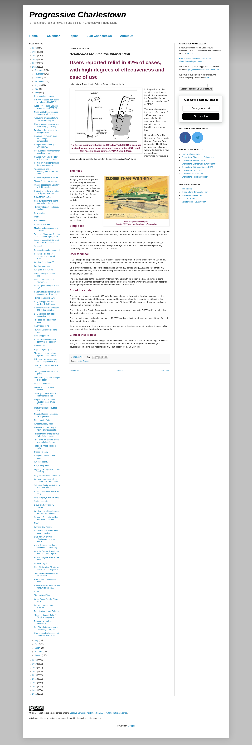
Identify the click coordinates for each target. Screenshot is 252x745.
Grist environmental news (192, 195)
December (39, 70)
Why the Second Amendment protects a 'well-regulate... (46, 552)
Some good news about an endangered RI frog (45, 394)
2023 (34, 59)
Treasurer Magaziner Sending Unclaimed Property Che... (47, 235)
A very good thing (41, 326)
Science (86, 361)
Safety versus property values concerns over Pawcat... (47, 293)
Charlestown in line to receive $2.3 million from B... (46, 309)
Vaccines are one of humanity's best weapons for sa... (46, 171)
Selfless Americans (42, 383)
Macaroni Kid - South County (194, 202)
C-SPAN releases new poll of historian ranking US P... (46, 101)
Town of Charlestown (190, 154)
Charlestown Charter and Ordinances (197, 157)
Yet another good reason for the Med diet (46, 574)
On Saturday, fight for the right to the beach (47, 379)
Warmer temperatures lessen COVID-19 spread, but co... (47, 480)
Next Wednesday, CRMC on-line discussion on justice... (46, 568)
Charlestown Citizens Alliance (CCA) (197, 167)
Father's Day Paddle (43, 527)
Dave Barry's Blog (189, 199)
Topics (73, 36)
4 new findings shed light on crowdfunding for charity (46, 546)
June (37, 93)
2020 (34, 660)
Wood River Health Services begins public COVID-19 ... (46, 107)
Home (33, 36)
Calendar (53, 36)
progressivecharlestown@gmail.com (203, 69)
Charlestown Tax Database (193, 160)
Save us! (38, 246)
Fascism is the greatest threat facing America (46, 131)
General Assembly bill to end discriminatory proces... (46, 241)
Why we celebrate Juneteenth (47, 475)
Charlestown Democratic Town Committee (200, 164)
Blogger (131, 726)
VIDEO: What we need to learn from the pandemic (45, 341)
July (37, 89)
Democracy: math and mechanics (43, 622)
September (40, 81)
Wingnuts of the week (43, 270)
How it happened (41, 336)
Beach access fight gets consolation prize (44, 315)
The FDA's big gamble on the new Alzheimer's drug (46, 441)
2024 (34, 55)
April (37, 644)
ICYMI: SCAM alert (42, 224)
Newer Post (75, 371)
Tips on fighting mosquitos (45, 181)
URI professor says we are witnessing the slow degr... (46, 360)
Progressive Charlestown (77, 14)
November (39, 74)
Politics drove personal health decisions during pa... (46, 164)
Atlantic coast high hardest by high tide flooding (46, 186)
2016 (34, 675)
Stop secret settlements (44, 96)
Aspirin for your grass (43, 349)
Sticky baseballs (41, 501)
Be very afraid (40, 213)
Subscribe (201, 116)
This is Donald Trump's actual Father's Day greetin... (46, 435)
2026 (34, 48)
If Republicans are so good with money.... (45, 146)
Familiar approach (42, 266)
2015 (34, 679)
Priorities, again (41, 563)
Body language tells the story (46, 497)
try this (189, 53)
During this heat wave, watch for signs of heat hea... (46, 192)
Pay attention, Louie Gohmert (46, 611)
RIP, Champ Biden (42, 465)
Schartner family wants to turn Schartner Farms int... (47, 486)
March (38, 648)
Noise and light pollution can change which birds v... (46, 113)
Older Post (164, 371)
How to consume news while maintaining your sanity (46, 125)
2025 (34, 52)
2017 (34, 671)
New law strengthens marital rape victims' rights (46, 202)
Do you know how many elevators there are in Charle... (44, 401)
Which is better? (41, 462)
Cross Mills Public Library (192, 174)
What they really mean (43, 424)
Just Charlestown (99, 36)
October (38, 78)
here (207, 77)
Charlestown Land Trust (192, 170)
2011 (34, 694)
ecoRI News (187, 189)
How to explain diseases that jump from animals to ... (46, 634)
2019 (34, 664)
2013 (34, 686)
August (38, 85)
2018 (34, 668)
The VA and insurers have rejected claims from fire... (46, 354)
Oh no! (37, 217)
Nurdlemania (39, 346)
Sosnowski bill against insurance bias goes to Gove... (45, 256)
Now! (36, 523)
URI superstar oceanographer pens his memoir (47, 152)
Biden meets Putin (42, 420)
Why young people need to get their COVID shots (45, 303)
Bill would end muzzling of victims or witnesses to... (46, 429)
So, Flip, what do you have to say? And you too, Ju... (46, 628)
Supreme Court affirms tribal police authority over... (46, 518)
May (37, 640)
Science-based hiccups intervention (44, 280)
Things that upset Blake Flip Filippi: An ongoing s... (46, 616)
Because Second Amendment (47, 250)
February (39, 652)
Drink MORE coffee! (42, 197)
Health (79, 361)
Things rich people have (44, 298)
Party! (36, 591)
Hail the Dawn (40, 220)
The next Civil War (42, 595)
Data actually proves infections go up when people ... (44, 539)
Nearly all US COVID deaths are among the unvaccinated (46, 138)
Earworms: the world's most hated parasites (46, 532)
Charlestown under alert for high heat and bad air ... (46, 158)
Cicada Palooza (41, 452)
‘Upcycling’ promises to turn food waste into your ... (46, 119)
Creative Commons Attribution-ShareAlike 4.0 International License (98, 713)
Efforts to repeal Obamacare (46, 177)
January (38, 655)
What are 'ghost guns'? (44, 262)
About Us (126, 36)
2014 (34, 683)
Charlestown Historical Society (195, 177)
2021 (34, 67)
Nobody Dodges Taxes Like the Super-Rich (46, 415)
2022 (34, 63)
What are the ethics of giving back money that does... (46, 512)
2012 (34, 690)
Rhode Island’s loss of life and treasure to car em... (47, 586)
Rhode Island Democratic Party (195, 192)
